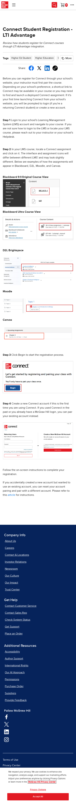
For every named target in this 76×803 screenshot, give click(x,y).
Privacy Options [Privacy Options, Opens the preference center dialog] (38, 790)
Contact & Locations (17, 555)
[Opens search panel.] (54, 5)
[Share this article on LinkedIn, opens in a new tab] (47, 68)
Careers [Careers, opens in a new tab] (9, 548)
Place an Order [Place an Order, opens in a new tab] (14, 633)
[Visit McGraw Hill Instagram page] (6, 739)
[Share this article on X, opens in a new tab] (39, 67)
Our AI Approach (15, 672)
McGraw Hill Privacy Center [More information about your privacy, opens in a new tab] (42, 782)
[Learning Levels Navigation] (14, 5)
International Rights (16, 665)
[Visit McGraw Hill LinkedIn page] (6, 731)
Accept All (38, 797)
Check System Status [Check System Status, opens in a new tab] (17, 619)
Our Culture (12, 575)
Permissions (12, 679)
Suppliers (10, 693)
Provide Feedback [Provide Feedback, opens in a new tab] (16, 700)
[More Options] (72, 4)
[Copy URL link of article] (55, 68)
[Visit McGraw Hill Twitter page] (6, 724)
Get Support (12, 626)
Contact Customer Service (20, 606)
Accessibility (12, 651)
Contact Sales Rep (16, 612)
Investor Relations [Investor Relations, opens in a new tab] (15, 561)
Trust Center (12, 589)
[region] (38, 785)
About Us (10, 541)
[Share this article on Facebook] (31, 68)
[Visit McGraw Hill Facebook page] (6, 716)
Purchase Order (14, 686)
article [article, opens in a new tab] (12, 495)
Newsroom (11, 568)
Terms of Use (10, 759)
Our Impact (11, 582)
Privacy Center (11, 765)
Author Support (14, 658)
